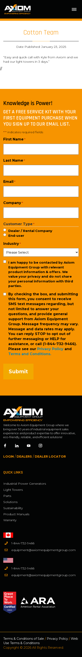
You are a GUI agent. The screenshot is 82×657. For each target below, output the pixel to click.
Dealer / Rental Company (30, 231)
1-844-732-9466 (22, 543)
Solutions (10, 502)
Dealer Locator (50, 456)
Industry (12, 244)
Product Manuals (16, 514)
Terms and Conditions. (29, 354)
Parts (7, 496)
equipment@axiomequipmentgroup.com (43, 550)
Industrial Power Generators (24, 484)
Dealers (24, 456)
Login (8, 456)
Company (13, 203)
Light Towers (13, 490)
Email (9, 182)
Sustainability (13, 508)
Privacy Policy (50, 349)
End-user (16, 235)
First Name (14, 139)
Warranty (9, 520)
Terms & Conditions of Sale (23, 639)
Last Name (14, 160)
